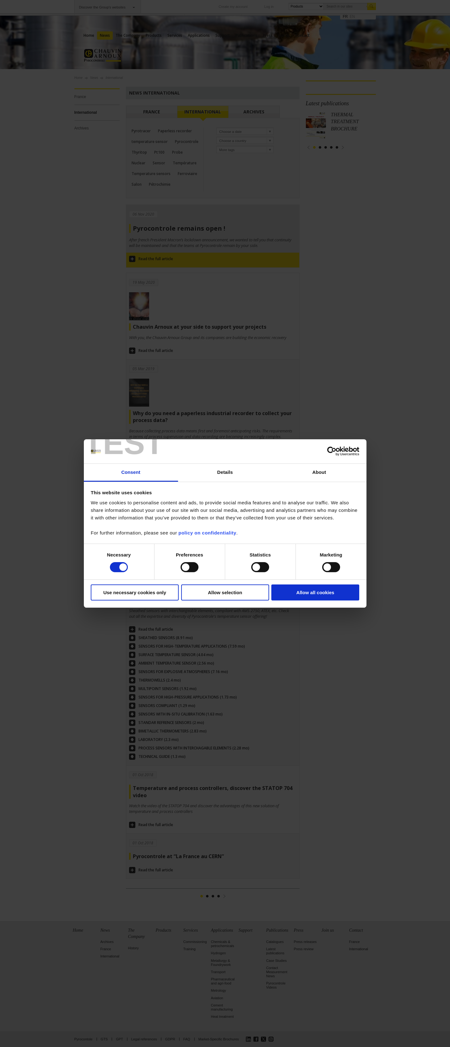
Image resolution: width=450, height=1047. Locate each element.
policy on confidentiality (207, 532)
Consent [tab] (130, 472)
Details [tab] (225, 472)
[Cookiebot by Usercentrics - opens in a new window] (331, 451)
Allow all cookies (315, 592)
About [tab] (319, 472)
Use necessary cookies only (134, 592)
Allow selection (225, 592)
